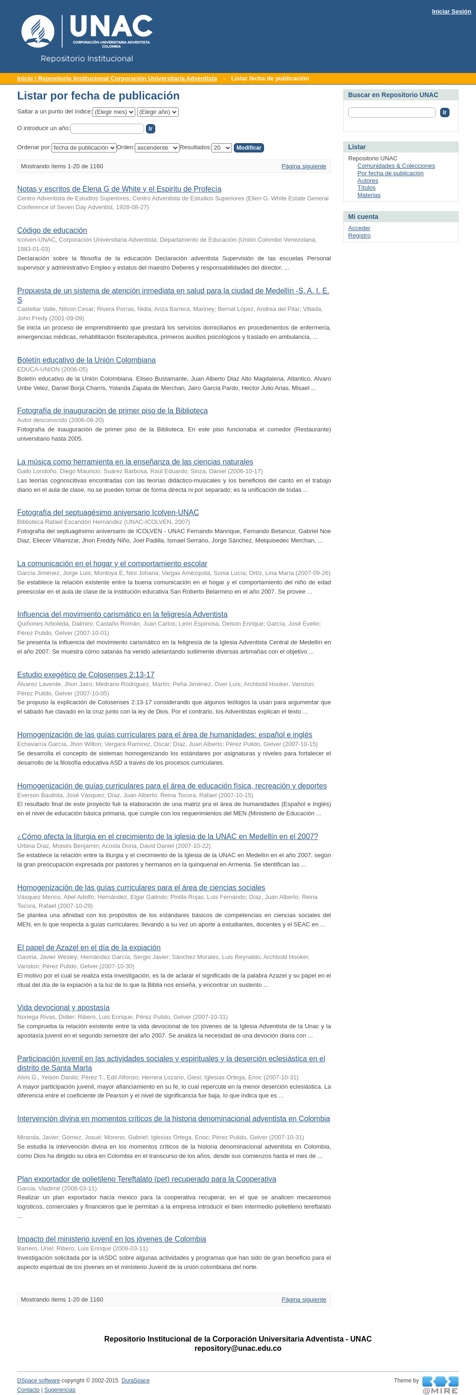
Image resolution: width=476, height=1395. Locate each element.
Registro (359, 235)
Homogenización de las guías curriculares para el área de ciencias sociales (141, 888)
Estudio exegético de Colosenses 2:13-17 (85, 675)
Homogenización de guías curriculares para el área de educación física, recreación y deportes (172, 786)
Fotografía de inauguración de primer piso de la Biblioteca (112, 411)
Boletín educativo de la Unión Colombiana (86, 360)
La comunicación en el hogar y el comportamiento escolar (112, 564)
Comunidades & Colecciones (396, 165)
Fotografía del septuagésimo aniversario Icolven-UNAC (108, 512)
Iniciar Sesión (451, 11)
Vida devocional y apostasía (63, 1008)
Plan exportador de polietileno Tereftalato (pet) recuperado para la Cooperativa (146, 1179)
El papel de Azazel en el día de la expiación (89, 948)
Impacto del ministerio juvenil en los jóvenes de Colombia (111, 1239)
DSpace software (38, 1380)
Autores (367, 180)
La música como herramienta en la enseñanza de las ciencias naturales (135, 462)
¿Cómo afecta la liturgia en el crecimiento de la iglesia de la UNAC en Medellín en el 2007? (167, 836)
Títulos (366, 187)
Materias (369, 195)
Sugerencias (59, 1390)
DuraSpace (135, 1380)
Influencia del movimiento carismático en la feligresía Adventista (122, 614)
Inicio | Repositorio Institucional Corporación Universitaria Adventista (117, 78)
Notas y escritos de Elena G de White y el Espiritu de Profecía (119, 189)
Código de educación (52, 230)
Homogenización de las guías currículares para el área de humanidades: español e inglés (164, 735)
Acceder (359, 228)
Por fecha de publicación (390, 173)
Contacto (28, 1390)
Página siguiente (304, 166)
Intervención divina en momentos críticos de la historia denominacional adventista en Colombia (173, 1119)
